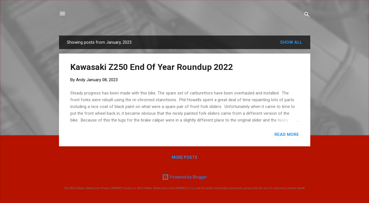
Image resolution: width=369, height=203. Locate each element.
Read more (286, 134)
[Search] (307, 15)
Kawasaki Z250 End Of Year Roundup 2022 (151, 67)
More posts (184, 157)
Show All (291, 42)
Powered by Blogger (184, 177)
